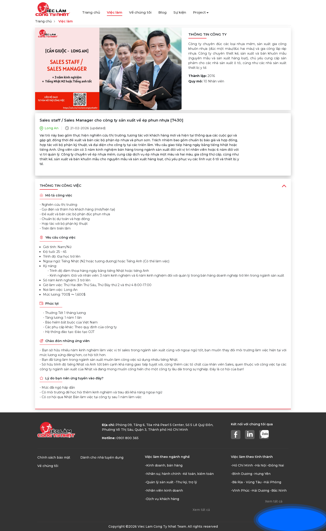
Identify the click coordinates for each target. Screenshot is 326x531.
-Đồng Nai (275, 465)
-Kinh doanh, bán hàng (163, 465)
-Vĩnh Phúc (240, 490)
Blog (162, 12)
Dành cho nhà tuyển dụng (101, 457)
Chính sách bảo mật (53, 457)
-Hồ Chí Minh (242, 465)
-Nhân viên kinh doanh (164, 490)
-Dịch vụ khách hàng (162, 499)
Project (201, 12)
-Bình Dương (241, 474)
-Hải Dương (259, 490)
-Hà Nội (260, 465)
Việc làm (114, 12)
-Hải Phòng (271, 482)
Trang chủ (91, 12)
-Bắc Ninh (278, 490)
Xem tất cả (201, 510)
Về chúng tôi (140, 12)
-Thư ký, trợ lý (185, 482)
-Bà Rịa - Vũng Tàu (246, 482)
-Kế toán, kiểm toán (198, 474)
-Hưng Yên (262, 474)
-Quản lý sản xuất (159, 482)
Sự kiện (179, 12)
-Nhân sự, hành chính (163, 474)
